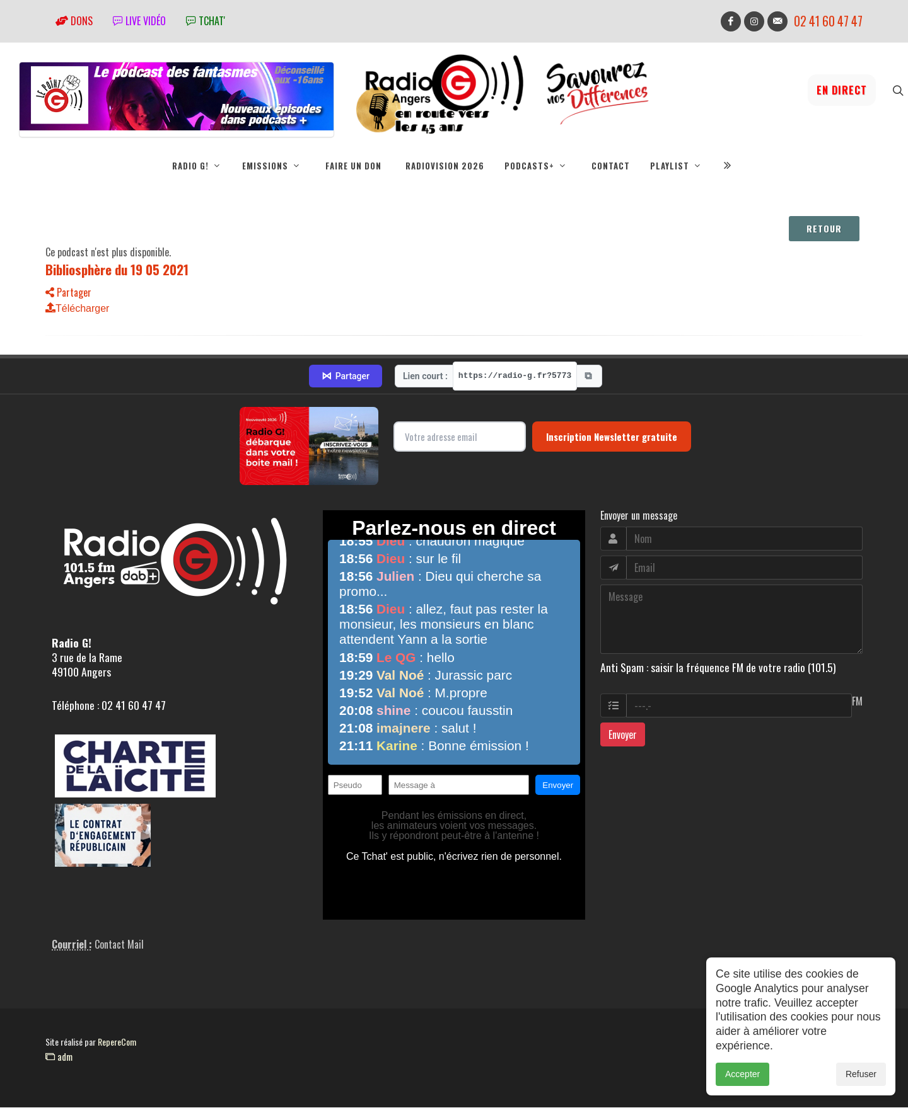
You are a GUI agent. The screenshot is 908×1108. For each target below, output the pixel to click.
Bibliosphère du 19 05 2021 (117, 270)
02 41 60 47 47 (828, 21)
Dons (74, 20)
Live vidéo (139, 20)
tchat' (205, 20)
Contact (610, 165)
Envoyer (622, 735)
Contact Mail (119, 944)
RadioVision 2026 (444, 165)
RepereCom (117, 1042)
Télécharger (77, 309)
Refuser (861, 1074)
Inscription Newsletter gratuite (611, 437)
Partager (68, 292)
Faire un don (353, 165)
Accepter (742, 1074)
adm (59, 1057)
